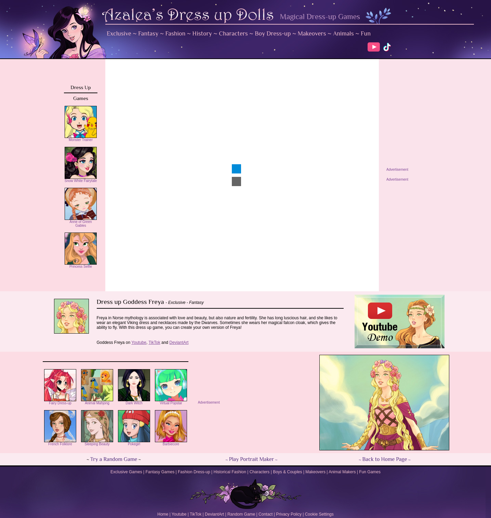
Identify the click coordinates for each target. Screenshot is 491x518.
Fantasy (148, 33)
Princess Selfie (81, 265)
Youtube (179, 514)
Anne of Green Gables (81, 222)
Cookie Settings (319, 514)
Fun (366, 33)
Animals (343, 33)
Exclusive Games (126, 472)
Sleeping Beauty (97, 442)
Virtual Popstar (171, 401)
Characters (233, 33)
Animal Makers (342, 472)
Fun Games (370, 472)
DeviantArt (214, 514)
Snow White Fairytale (81, 179)
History (202, 33)
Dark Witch (134, 401)
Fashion (175, 33)
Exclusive (119, 33)
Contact (265, 514)
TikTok (195, 514)
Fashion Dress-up (194, 472)
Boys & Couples (287, 472)
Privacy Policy (289, 514)
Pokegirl (134, 442)
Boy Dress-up (273, 33)
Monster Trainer (81, 138)
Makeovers (312, 33)
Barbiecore (171, 442)
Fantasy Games (159, 472)
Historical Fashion (230, 472)
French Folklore (60, 442)
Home (162, 514)
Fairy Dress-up (60, 401)
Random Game (241, 514)
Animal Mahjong (97, 401)
